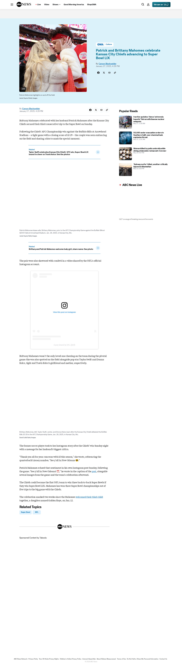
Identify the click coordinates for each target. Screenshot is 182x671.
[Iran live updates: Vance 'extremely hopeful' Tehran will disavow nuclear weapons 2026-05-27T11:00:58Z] (144, 127)
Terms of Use (121, 664)
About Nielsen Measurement (106, 664)
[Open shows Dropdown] (56, 4)
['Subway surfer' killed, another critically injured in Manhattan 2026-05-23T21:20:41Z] (144, 174)
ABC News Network (20, 664)
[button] (12, 4)
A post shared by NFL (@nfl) (64, 350)
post (94, 476)
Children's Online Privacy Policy (70, 664)
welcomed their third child (89, 501)
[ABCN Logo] (24, 4)
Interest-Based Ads (89, 664)
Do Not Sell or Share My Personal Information (142, 664)
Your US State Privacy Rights (49, 664)
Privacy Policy (33, 664)
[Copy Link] (114, 77)
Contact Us (163, 664)
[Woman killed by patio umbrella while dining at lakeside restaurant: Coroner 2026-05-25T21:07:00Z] (144, 158)
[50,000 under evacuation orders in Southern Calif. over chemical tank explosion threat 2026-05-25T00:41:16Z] (144, 143)
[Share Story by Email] (109, 77)
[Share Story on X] (103, 77)
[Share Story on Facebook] (98, 77)
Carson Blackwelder (107, 69)
